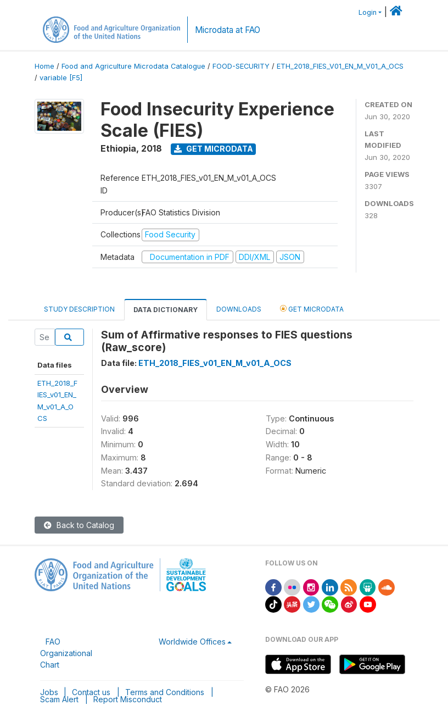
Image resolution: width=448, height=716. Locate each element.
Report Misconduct (127, 699)
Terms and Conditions (164, 692)
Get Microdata (213, 148)
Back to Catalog (79, 525)
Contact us (91, 692)
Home (44, 66)
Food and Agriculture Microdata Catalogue (133, 66)
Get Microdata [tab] (312, 308)
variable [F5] (61, 78)
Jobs (49, 692)
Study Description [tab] (79, 309)
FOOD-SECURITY (241, 66)
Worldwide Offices (192, 641)
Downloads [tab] (238, 309)
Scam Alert (59, 699)
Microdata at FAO (227, 30)
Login (368, 12)
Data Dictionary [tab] (165, 310)
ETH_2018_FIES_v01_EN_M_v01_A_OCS (215, 363)
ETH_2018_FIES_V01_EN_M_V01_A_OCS (340, 66)
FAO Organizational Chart (66, 653)
